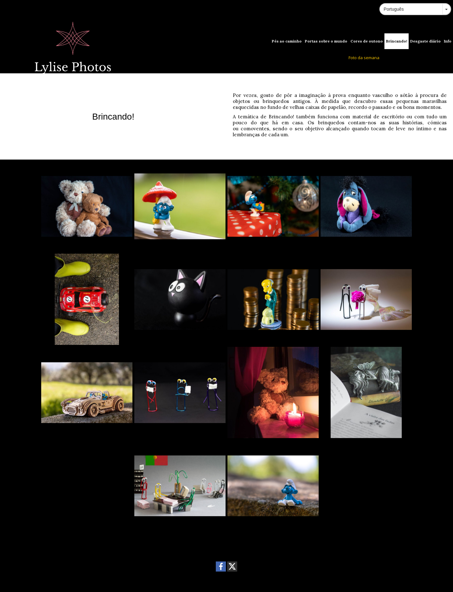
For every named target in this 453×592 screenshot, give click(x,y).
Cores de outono (366, 41)
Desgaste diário (425, 41)
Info (447, 41)
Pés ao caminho (287, 41)
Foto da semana (364, 57)
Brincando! (396, 41)
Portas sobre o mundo (326, 41)
